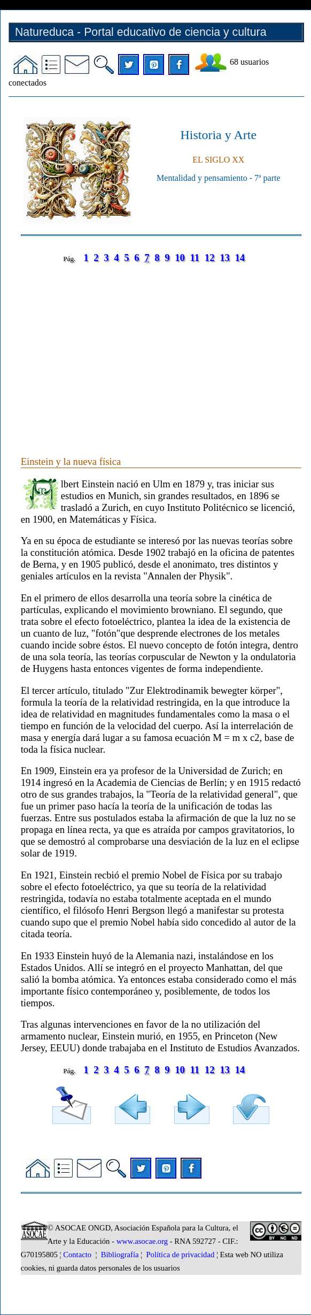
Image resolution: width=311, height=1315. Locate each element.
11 (194, 257)
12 (210, 257)
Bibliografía (120, 1254)
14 (240, 257)
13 (225, 257)
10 (180, 257)
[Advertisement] (160, 349)
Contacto (77, 1254)
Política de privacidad (180, 1254)
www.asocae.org (142, 1241)
